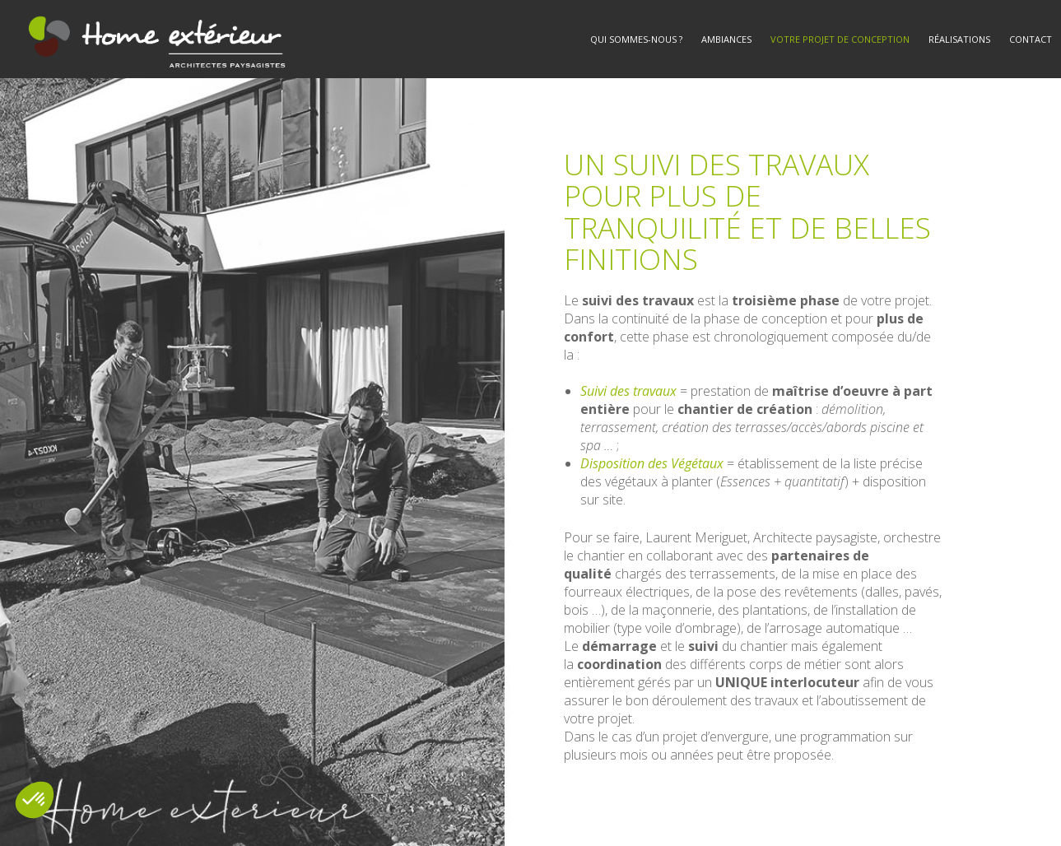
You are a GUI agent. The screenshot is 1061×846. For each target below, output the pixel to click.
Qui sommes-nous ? (636, 39)
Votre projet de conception (840, 39)
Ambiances (726, 39)
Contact (1030, 39)
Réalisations (959, 39)
